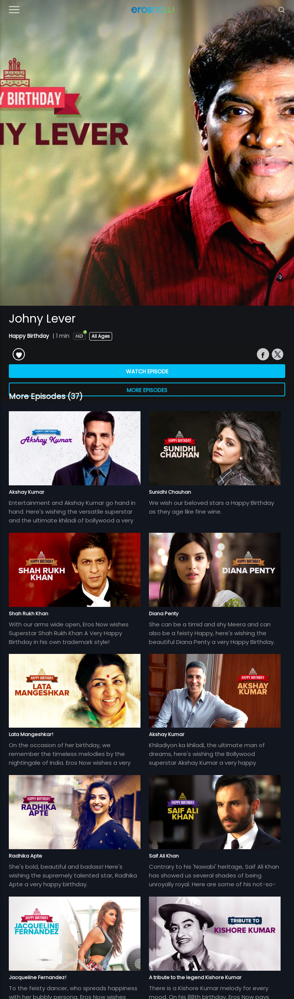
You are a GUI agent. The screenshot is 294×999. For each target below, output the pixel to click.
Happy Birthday (30, 336)
